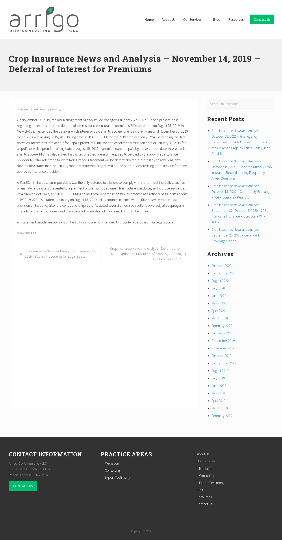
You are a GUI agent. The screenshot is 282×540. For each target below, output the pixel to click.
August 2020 (220, 280)
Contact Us (204, 504)
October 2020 (222, 265)
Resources (204, 497)
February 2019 (222, 415)
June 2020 (219, 295)
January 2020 (221, 333)
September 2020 (224, 273)
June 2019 (219, 385)
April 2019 (219, 400)
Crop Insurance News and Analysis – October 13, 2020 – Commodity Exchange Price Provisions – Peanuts (241, 191)
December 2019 (223, 340)
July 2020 (218, 288)
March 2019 (220, 408)
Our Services (206, 461)
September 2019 (224, 363)
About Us (203, 454)
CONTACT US (23, 486)
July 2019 (218, 378)
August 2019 (220, 370)
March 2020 (220, 318)
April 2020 (219, 310)
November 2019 (223, 348)
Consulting (112, 470)
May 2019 (218, 393)
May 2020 (218, 303)
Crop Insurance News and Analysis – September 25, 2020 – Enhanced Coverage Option (237, 235)
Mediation (112, 463)
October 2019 (222, 355)
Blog (33, 232)
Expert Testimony (117, 477)
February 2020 (222, 325)
